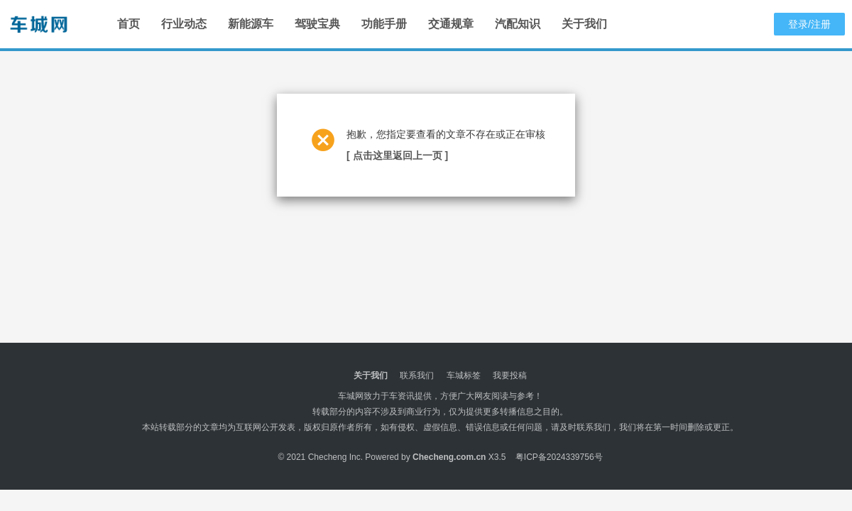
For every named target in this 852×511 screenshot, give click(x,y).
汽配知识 (517, 24)
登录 (798, 24)
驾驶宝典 (317, 24)
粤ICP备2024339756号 (559, 457)
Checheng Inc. (335, 457)
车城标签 (464, 375)
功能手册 (384, 24)
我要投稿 (510, 375)
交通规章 (451, 24)
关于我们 (584, 24)
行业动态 (184, 24)
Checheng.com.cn (449, 457)
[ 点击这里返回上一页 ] (397, 155)
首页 (128, 24)
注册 (821, 24)
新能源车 (250, 24)
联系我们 (417, 375)
